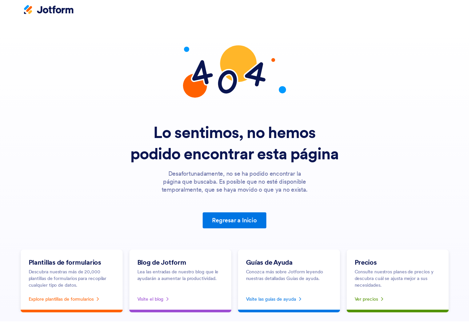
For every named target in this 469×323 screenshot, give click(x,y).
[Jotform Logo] (48, 10)
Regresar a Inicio (234, 220)
